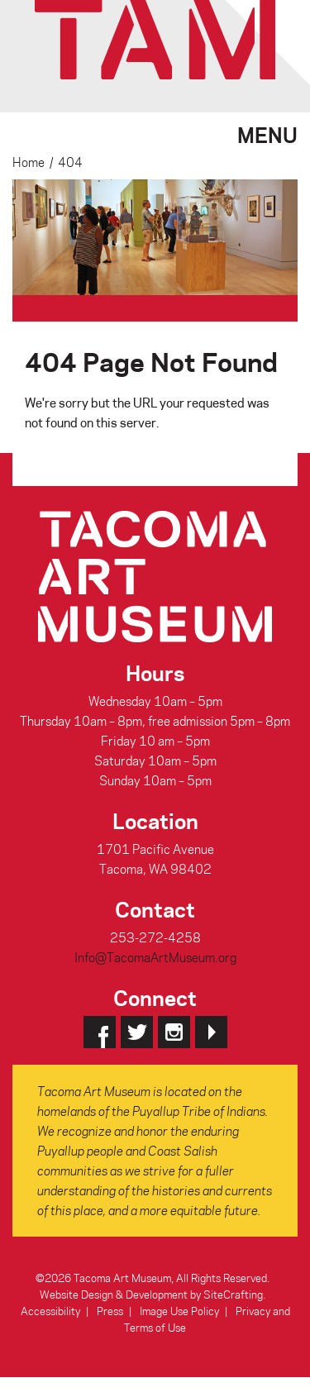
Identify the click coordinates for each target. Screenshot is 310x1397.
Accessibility (50, 1311)
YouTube (211, 1032)
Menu (267, 133)
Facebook (99, 1032)
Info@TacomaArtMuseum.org (155, 957)
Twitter (137, 1032)
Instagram (174, 1032)
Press (110, 1311)
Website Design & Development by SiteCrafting (151, 1294)
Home (28, 162)
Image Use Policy (179, 1311)
